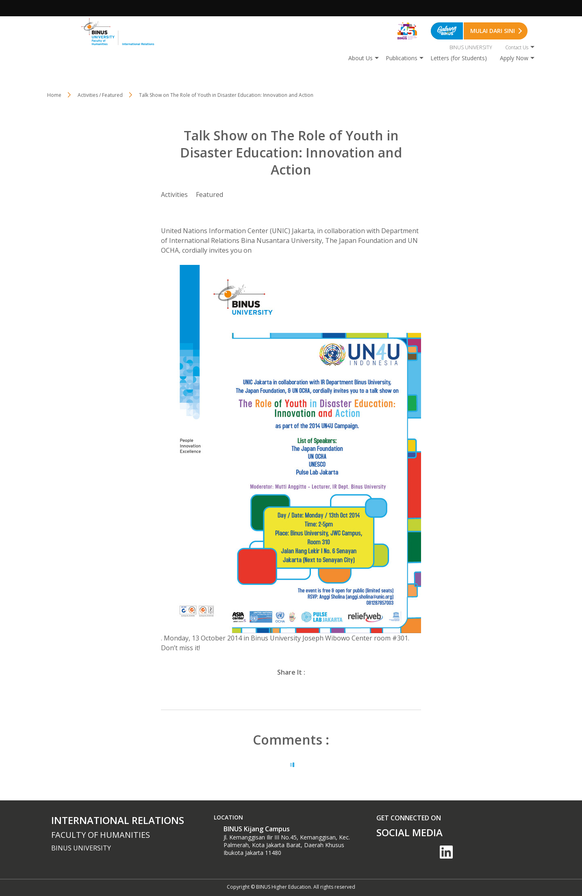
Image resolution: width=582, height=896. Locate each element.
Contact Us (516, 47)
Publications (401, 58)
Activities (174, 194)
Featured (209, 194)
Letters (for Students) (458, 58)
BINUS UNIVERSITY (471, 47)
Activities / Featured (100, 95)
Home (54, 95)
